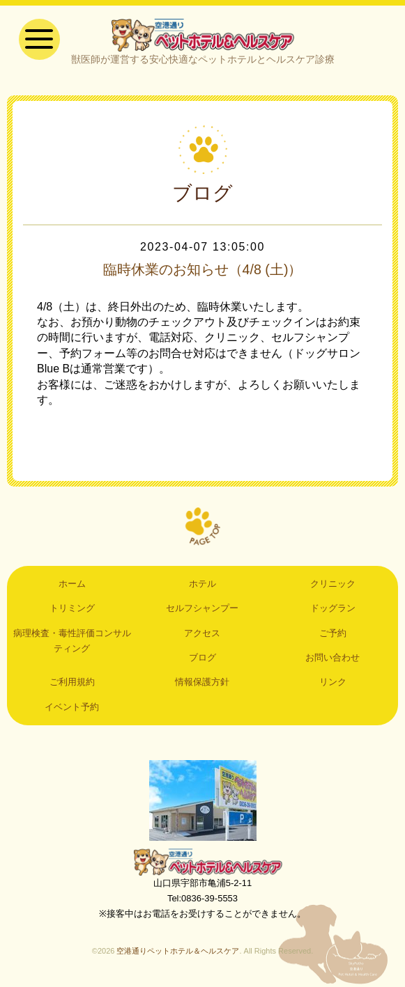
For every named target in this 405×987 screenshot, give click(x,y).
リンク (332, 682)
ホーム (72, 584)
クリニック (333, 584)
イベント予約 (72, 707)
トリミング (72, 608)
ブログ (202, 658)
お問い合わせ (332, 658)
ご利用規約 (72, 682)
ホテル (202, 584)
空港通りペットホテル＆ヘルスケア (202, 862)
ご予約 (332, 633)
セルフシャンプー (202, 608)
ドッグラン (333, 608)
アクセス (202, 633)
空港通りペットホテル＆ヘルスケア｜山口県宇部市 (203, 34)
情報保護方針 (202, 682)
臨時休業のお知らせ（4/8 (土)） (202, 270)
